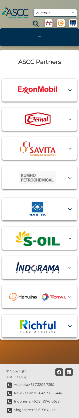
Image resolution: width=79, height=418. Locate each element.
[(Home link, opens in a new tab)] (15, 12)
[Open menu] (39, 37)
